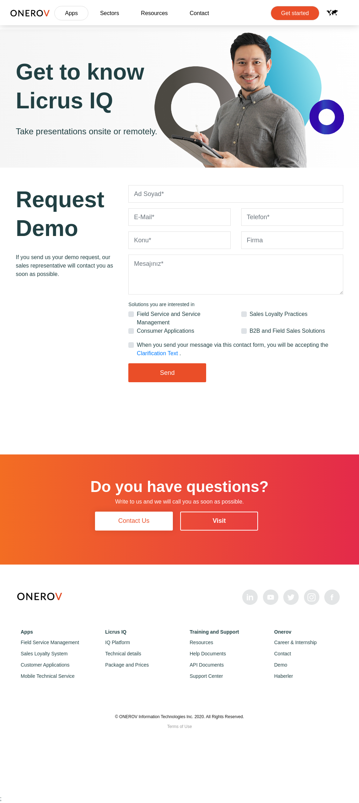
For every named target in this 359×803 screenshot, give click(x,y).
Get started (295, 13)
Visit (219, 520)
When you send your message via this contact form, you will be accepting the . (232, 349)
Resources (154, 13)
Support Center (206, 676)
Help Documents (208, 653)
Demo (280, 665)
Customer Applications (45, 665)
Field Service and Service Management (168, 318)
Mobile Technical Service (48, 676)
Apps (71, 13)
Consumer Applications (165, 331)
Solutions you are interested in (161, 304)
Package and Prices (127, 665)
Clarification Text (158, 353)
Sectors (109, 13)
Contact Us (133, 520)
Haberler (283, 676)
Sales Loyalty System (44, 653)
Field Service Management (50, 642)
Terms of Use (179, 726)
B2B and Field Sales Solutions (287, 331)
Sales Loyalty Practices (278, 314)
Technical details (123, 653)
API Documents (207, 665)
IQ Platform (117, 642)
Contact (199, 13)
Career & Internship (295, 642)
